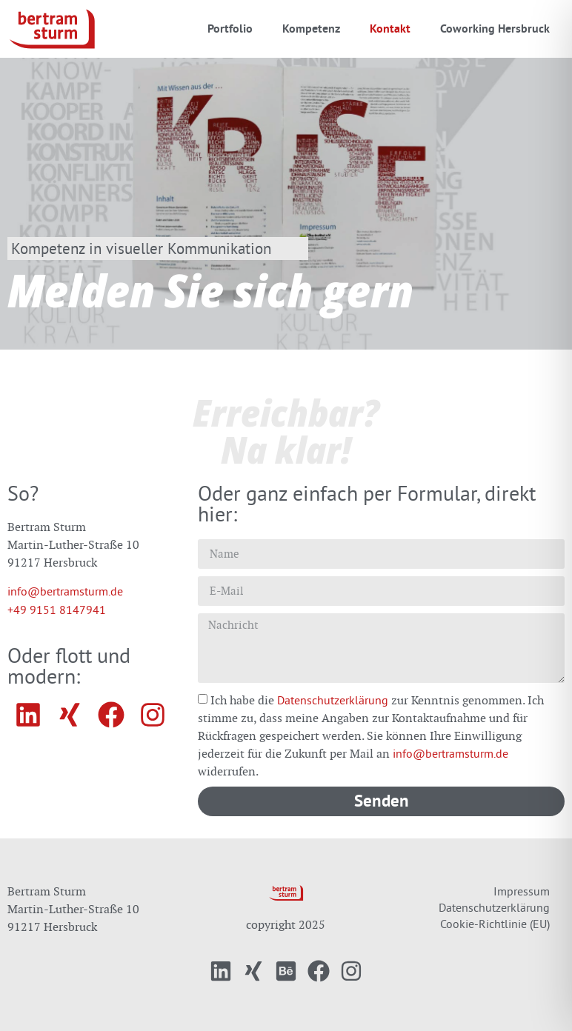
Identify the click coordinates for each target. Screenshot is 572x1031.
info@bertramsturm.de (65, 591)
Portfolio (230, 28)
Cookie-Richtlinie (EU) (495, 923)
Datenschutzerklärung (332, 700)
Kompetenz (311, 28)
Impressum (521, 891)
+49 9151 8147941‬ (56, 609)
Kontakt (390, 28)
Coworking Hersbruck (495, 28)
